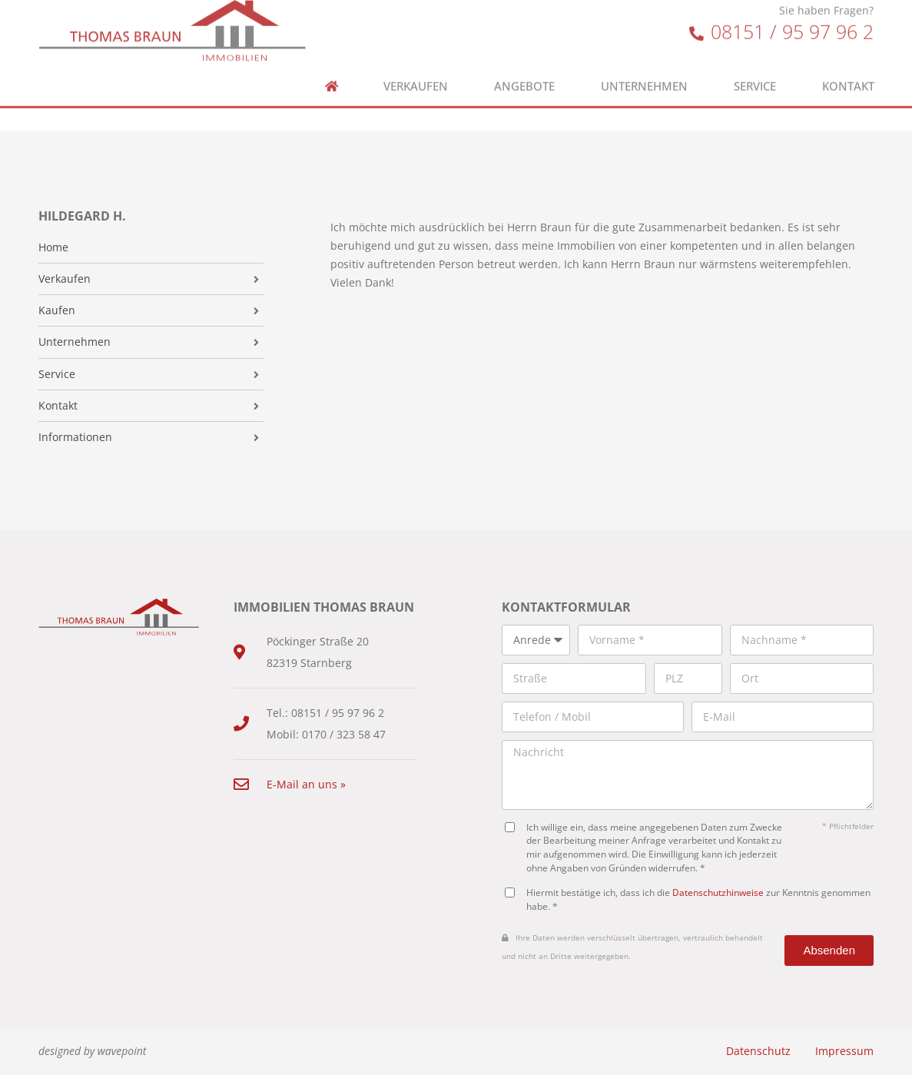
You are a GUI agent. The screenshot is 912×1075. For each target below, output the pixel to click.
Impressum (844, 1050)
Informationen (75, 437)
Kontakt (848, 66)
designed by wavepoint (92, 1050)
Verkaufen (415, 66)
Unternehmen (644, 66)
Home (53, 247)
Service (755, 66)
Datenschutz (758, 1050)
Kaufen (56, 310)
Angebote (524, 66)
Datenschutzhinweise (718, 892)
